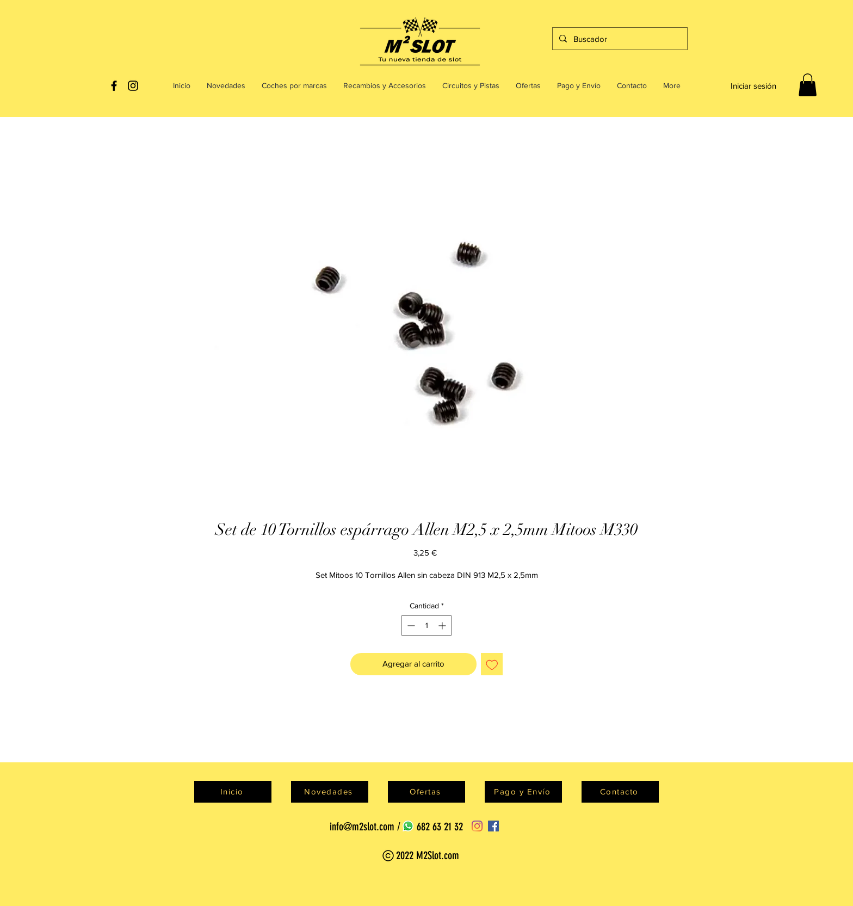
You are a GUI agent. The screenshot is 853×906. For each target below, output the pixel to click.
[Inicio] (232, 792)
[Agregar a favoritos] (492, 664)
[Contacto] (620, 792)
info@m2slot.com (362, 826)
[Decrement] (410, 625)
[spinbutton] (426, 625)
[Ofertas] (426, 792)
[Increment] (443, 625)
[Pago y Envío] (523, 792)
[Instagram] (477, 826)
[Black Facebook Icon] (114, 86)
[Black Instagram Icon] (133, 86)
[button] (807, 84)
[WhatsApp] (408, 826)
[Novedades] (329, 792)
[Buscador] (618, 39)
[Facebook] (493, 826)
